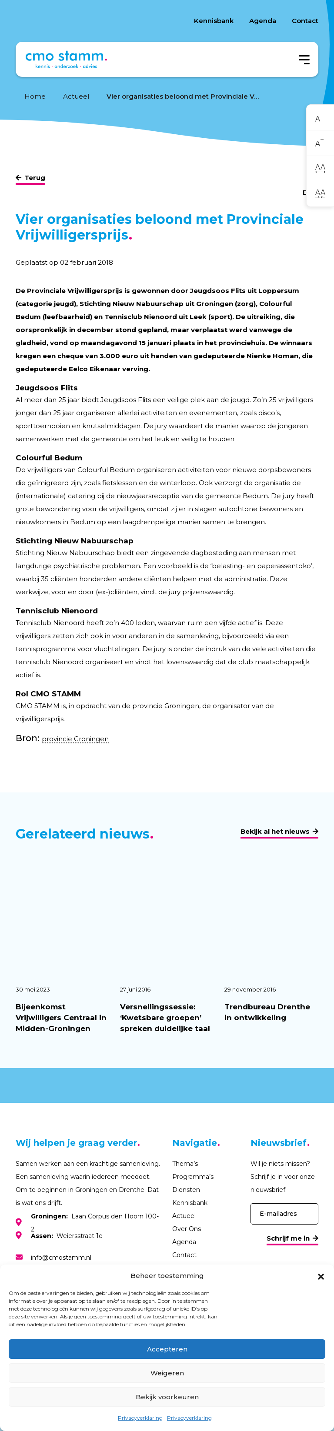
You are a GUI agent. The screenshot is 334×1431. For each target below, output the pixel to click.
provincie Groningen (75, 739)
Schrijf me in (288, 1238)
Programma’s (193, 1177)
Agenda (262, 21)
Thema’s (185, 1164)
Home (35, 96)
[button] (321, 1275)
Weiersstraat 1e (67, 1236)
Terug (34, 177)
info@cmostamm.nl (61, 1257)
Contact (305, 21)
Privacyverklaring (140, 1417)
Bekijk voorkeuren (167, 1397)
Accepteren (167, 1349)
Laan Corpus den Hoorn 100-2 (95, 1222)
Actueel (76, 96)
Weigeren (167, 1373)
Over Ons (186, 1229)
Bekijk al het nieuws (275, 831)
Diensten (186, 1190)
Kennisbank (214, 21)
